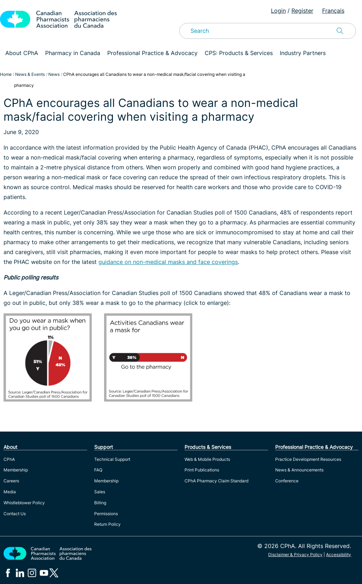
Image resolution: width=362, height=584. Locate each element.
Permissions (106, 513)
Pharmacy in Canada (72, 52)
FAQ (98, 469)
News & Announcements (299, 469)
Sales (99, 491)
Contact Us (15, 513)
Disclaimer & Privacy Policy (295, 554)
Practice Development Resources (308, 459)
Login (278, 10)
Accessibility (338, 554)
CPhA (9, 459)
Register (302, 10)
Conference (286, 480)
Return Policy (107, 524)
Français (333, 10)
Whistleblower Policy (24, 502)
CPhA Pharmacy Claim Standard (216, 480)
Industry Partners (303, 52)
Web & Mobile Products (207, 459)
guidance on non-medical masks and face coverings (168, 261)
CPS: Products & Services (239, 52)
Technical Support (112, 459)
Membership (16, 469)
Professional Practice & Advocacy (152, 52)
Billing (100, 502)
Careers (11, 480)
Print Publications (202, 469)
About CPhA (21, 52)
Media (10, 491)
